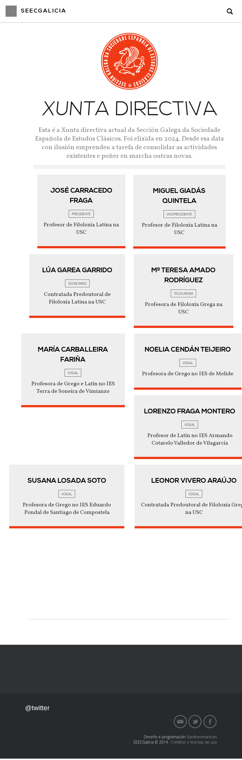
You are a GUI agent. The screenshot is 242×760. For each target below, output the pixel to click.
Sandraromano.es (202, 738)
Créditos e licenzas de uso (194, 743)
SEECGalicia (43, 11)
